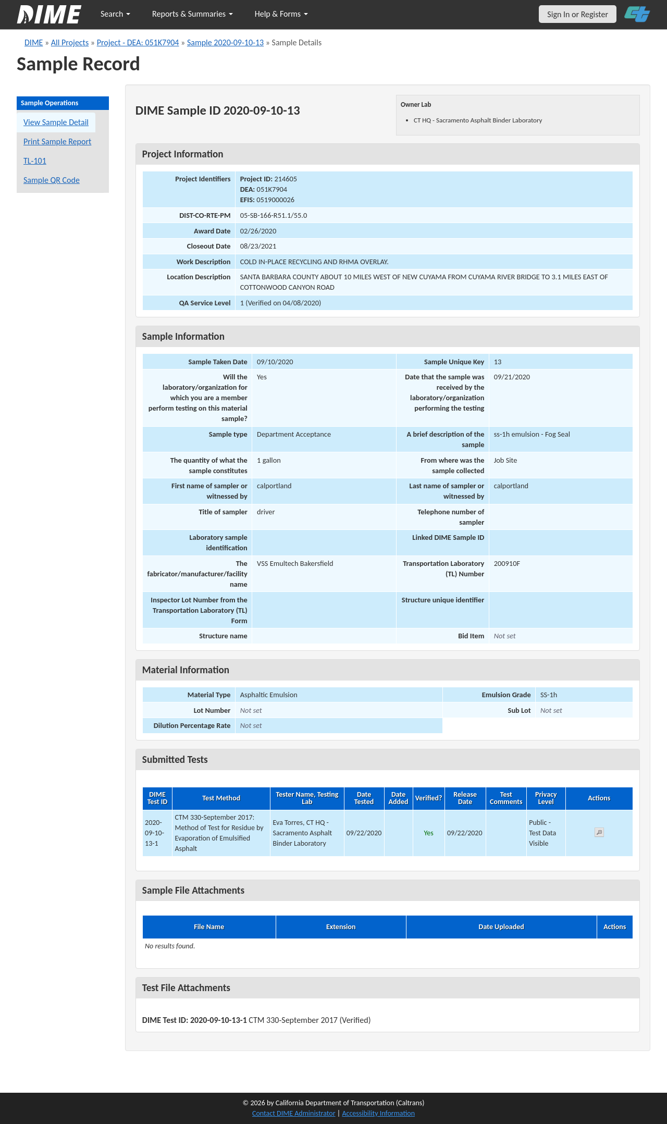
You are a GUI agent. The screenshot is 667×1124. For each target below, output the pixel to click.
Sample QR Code (51, 180)
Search (115, 14)
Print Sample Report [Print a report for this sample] (57, 141)
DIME (33, 42)
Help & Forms (281, 14)
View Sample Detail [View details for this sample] (56, 122)
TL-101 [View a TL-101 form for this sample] (34, 161)
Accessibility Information (378, 1113)
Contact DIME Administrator (294, 1113)
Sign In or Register (577, 14)
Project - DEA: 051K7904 (138, 42)
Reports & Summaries (192, 14)
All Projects (70, 42)
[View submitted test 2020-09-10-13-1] (599, 834)
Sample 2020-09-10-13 (225, 42)
